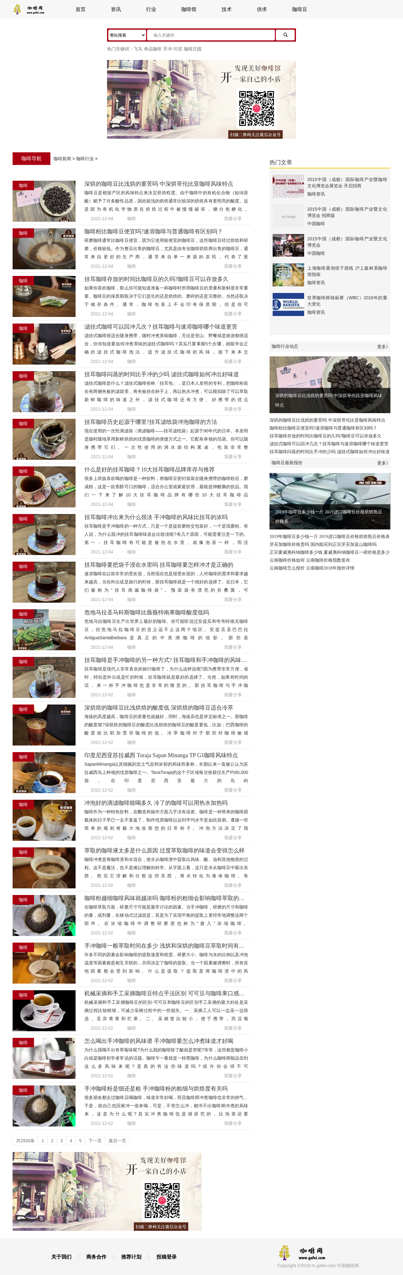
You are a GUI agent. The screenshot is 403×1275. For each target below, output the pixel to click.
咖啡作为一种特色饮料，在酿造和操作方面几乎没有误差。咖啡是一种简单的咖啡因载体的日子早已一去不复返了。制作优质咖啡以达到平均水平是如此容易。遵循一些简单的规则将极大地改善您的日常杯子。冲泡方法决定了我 (166, 820)
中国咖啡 (316, 223)
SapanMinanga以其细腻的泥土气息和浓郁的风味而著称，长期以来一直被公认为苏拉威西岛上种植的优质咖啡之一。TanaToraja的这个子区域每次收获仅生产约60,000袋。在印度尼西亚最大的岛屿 (166, 772)
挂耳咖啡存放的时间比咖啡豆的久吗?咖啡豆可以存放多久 (156, 279)
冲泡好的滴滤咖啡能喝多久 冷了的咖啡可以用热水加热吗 (156, 803)
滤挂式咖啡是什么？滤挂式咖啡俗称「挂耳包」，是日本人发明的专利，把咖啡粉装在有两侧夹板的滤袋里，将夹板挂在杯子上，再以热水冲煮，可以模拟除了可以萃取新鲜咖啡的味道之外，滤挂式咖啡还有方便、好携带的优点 (166, 391)
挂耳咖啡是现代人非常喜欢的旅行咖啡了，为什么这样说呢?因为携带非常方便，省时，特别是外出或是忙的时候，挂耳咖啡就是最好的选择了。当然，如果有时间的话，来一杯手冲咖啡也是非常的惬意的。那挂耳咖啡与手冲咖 (166, 677)
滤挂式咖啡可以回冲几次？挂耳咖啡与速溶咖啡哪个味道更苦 (160, 327)
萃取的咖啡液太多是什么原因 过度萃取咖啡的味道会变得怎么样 (164, 850)
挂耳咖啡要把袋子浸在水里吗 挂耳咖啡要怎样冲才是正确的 (158, 565)
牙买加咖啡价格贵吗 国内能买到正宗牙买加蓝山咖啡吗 (323, 544)
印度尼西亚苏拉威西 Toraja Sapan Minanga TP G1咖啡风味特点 (161, 755)
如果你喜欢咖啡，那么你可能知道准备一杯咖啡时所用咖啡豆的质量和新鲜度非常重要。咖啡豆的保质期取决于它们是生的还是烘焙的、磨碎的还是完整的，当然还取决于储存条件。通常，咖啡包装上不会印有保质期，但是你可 (166, 296)
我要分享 (233, 218)
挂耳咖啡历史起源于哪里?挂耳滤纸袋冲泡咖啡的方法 (150, 422)
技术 (227, 9)
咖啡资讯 (316, 193)
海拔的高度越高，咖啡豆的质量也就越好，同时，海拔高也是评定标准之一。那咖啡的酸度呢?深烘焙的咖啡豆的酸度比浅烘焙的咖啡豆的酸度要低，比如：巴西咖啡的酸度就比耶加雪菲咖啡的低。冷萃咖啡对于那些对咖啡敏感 (166, 724)
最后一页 (117, 1140)
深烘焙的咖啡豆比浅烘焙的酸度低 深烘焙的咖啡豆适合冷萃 (158, 708)
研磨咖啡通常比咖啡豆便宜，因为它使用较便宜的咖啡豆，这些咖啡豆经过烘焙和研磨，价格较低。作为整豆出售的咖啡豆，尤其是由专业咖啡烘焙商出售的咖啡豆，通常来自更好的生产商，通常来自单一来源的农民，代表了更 (166, 248)
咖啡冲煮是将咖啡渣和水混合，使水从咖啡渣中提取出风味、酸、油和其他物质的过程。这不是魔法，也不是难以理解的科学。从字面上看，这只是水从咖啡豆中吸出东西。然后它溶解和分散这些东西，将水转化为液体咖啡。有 (166, 867)
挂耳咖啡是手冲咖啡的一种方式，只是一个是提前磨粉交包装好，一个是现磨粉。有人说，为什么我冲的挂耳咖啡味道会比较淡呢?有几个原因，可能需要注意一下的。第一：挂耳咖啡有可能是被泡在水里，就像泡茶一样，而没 (166, 534)
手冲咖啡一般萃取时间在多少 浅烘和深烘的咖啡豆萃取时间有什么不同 (173, 946)
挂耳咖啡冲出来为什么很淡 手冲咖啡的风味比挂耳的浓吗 (156, 517)
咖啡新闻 (62, 158)
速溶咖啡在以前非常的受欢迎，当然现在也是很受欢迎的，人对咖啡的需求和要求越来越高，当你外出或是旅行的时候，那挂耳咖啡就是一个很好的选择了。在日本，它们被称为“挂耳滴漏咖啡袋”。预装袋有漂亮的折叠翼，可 (166, 582)
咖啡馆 (188, 9)
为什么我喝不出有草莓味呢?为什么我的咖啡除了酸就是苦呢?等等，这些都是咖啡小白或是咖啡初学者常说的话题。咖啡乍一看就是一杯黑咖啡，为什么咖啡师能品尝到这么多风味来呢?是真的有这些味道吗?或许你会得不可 (166, 1058)
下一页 (95, 1140)
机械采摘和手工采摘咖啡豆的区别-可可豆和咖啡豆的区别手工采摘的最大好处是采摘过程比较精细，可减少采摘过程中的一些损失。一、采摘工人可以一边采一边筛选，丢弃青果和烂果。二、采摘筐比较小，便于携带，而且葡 (166, 1010)
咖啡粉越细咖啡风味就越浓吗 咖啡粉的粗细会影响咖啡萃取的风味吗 (170, 898)
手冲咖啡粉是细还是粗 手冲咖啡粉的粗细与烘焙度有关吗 (156, 1088)
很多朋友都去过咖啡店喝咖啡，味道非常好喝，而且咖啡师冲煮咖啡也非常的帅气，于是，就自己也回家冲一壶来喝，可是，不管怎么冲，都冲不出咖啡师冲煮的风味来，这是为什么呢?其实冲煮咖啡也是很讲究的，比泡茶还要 (166, 1105)
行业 (151, 9)
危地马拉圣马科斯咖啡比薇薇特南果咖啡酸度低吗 (146, 612)
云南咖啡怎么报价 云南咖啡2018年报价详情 (312, 568)
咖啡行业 (85, 158)
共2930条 (25, 1140)
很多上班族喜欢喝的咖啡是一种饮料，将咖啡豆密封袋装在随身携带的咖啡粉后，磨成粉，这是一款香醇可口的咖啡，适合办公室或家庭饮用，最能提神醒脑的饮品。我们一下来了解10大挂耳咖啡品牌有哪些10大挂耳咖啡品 (166, 486)
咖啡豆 (299, 9)
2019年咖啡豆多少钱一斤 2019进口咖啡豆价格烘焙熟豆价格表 (330, 501)
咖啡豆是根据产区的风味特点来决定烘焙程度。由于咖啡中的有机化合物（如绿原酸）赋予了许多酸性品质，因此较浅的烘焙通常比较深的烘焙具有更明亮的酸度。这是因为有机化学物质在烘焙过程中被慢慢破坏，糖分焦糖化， (166, 201)
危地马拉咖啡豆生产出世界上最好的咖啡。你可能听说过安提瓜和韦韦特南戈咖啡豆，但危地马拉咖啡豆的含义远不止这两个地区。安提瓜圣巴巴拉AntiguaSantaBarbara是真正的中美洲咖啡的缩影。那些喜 (166, 629)
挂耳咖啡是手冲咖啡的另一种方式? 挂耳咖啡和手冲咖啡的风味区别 (168, 660)
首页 (81, 9)
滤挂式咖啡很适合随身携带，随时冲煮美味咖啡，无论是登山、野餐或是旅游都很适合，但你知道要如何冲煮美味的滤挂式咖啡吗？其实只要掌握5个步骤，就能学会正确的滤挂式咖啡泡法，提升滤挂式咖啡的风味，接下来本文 (166, 343)
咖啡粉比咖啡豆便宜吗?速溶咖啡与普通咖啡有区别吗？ (153, 231)
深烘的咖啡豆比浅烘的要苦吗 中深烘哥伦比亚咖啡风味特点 (158, 184)
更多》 (383, 346)
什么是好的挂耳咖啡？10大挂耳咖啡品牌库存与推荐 (149, 469)
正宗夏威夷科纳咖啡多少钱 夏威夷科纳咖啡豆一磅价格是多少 (330, 552)
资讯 (116, 9)
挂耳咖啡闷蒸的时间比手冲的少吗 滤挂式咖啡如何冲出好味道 (161, 374)
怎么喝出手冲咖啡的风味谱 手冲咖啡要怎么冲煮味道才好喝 (158, 1041)
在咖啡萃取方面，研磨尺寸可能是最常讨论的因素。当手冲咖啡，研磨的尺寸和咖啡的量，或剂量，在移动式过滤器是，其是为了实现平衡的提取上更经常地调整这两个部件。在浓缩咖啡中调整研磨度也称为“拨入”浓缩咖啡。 (166, 915)
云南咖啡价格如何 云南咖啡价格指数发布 (310, 560)
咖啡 (131, 218)
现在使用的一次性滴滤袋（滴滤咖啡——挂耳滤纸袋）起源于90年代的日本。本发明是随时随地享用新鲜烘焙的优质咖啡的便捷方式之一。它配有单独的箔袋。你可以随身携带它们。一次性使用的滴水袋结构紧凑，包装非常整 (166, 439)
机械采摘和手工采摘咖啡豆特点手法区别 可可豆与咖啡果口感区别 (167, 993)
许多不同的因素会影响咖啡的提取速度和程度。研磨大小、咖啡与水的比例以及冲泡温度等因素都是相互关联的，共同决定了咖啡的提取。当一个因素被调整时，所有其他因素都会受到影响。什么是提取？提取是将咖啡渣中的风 (166, 963)
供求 (262, 9)
